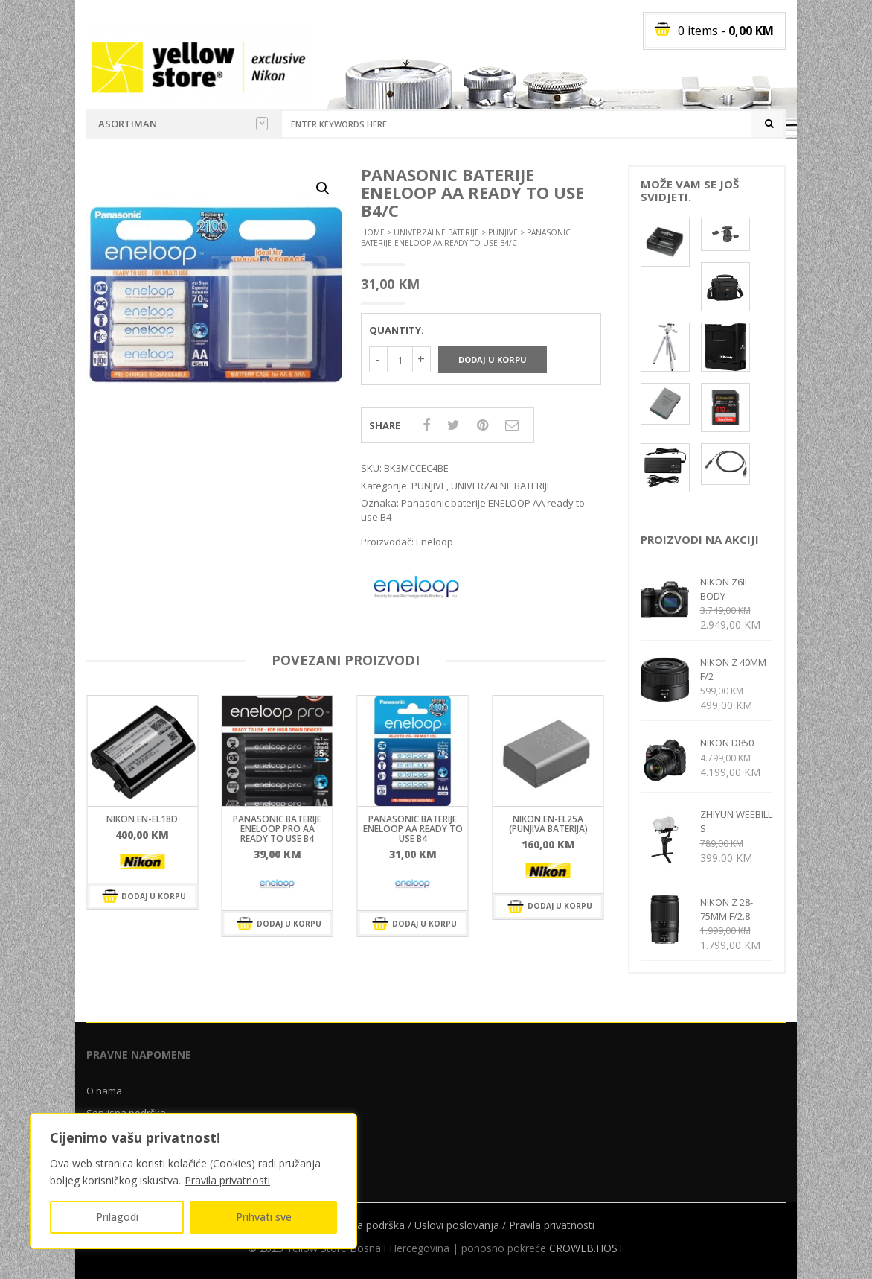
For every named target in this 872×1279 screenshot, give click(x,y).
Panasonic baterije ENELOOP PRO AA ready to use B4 (277, 829)
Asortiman (183, 123)
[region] (193, 1181)
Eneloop (434, 541)
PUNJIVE (503, 232)
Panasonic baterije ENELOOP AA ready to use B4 (413, 829)
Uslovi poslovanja (456, 1225)
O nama (104, 1090)
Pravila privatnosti (227, 1180)
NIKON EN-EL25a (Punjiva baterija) (548, 824)
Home (373, 232)
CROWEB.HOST (586, 1248)
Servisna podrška (364, 1225)
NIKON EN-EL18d (142, 819)
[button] (323, 188)
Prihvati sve (264, 1217)
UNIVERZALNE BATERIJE (436, 232)
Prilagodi (117, 1217)
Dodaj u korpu (492, 359)
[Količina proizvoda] (400, 359)
